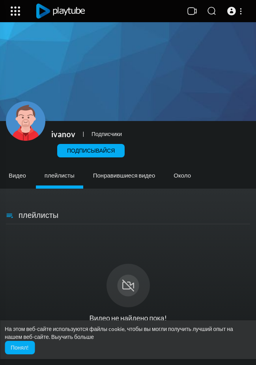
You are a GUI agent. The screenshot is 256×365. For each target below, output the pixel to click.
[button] (236, 11)
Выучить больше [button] (72, 336)
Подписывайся (91, 150)
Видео (17, 175)
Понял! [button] (20, 347)
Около (182, 175)
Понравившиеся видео (124, 175)
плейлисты (60, 175)
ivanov (63, 134)
